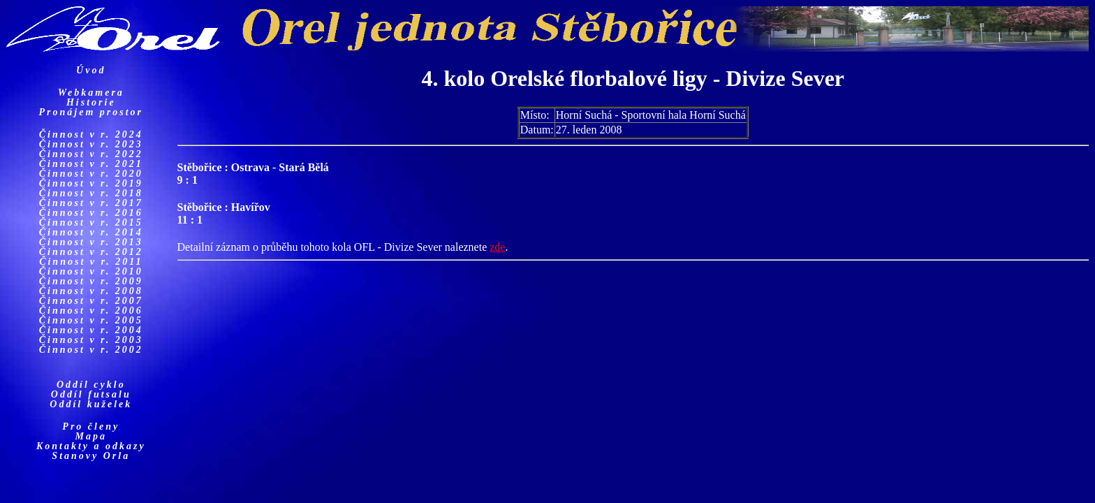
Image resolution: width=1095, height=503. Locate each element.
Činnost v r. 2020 (91, 173)
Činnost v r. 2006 (91, 310)
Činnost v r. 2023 (91, 144)
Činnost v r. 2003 (91, 340)
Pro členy (90, 426)
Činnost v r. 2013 (91, 242)
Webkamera (91, 92)
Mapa (91, 436)
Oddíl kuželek (91, 404)
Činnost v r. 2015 (91, 222)
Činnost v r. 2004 (91, 330)
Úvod (90, 70)
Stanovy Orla (91, 456)
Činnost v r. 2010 (91, 271)
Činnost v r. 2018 (91, 193)
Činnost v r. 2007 (91, 301)
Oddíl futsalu (91, 394)
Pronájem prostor (91, 112)
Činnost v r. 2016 (91, 212)
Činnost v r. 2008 (91, 291)
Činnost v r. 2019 (91, 183)
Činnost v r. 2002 (91, 349)
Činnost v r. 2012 (91, 252)
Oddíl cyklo (91, 384)
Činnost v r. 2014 (91, 232)
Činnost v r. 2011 (90, 261)
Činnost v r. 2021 (91, 164)
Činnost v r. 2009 (91, 281)
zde (497, 247)
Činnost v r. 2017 (91, 203)
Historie (91, 102)
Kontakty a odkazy (91, 446)
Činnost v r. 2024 (91, 134)
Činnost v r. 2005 (91, 320)
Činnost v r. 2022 (91, 154)
